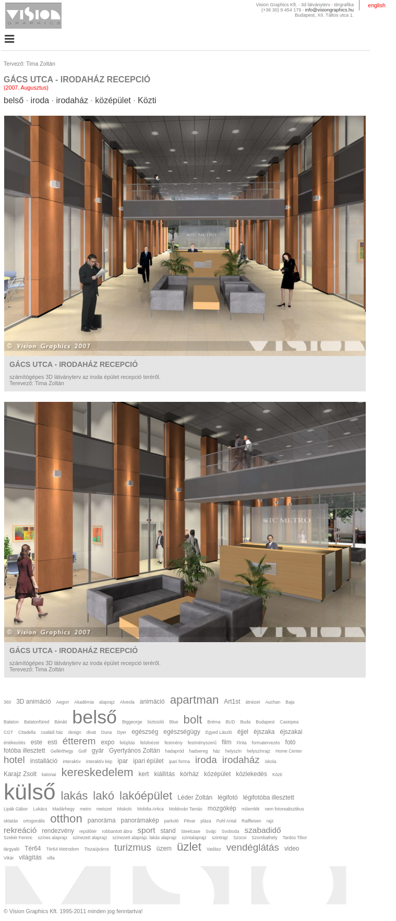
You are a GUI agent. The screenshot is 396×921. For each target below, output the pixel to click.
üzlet (189, 846)
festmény (173, 742)
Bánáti (60, 721)
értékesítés (15, 742)
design (74, 732)
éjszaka (264, 731)
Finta (242, 742)
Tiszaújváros (96, 849)
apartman (194, 699)
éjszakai (291, 731)
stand (167, 830)
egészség (144, 731)
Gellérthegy (62, 751)
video (291, 848)
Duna (106, 732)
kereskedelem (98, 772)
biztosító (156, 721)
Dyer (121, 732)
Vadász (214, 849)
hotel (14, 759)
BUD (230, 721)
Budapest (265, 721)
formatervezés (266, 742)
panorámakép (140, 820)
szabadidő (262, 830)
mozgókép (222, 808)
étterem (79, 740)
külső (30, 791)
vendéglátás (252, 847)
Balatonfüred (36, 721)
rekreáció (20, 830)
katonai (49, 774)
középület (113, 100)
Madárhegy (63, 809)
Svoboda (230, 831)
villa (51, 858)
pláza (205, 821)
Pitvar (190, 821)
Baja (289, 702)
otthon (66, 818)
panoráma (102, 820)
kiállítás (164, 774)
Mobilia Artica (150, 809)
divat (91, 732)
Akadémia (84, 702)
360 (7, 702)
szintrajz (220, 837)
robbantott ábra (117, 831)
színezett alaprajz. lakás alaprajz (144, 837)
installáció (43, 761)
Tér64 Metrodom (62, 849)
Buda (245, 721)
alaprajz (107, 702)
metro (85, 809)
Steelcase (190, 831)
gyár (98, 750)
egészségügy (181, 731)
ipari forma (179, 761)
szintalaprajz (194, 837)
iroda (40, 100)
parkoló (171, 821)
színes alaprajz (52, 837)
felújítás (127, 742)
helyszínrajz (258, 751)
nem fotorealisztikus (284, 809)
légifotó (228, 797)
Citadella (26, 732)
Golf (82, 751)
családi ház (52, 732)
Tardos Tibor (294, 837)
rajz (270, 821)
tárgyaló (11, 849)
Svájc (211, 831)
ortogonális (34, 821)
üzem (164, 848)
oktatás (11, 821)
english (377, 5)
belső (13, 100)
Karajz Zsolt (20, 774)
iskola (271, 761)
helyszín (233, 751)
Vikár (9, 858)
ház (216, 751)
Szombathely (264, 837)
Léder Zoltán (194, 797)
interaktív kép (99, 761)
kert (144, 774)
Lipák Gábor (16, 809)
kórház (189, 774)
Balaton (11, 721)
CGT (8, 732)
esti (52, 742)
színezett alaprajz (90, 837)
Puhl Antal (226, 821)
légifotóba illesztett (268, 797)
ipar (122, 761)
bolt (193, 719)
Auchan (272, 702)
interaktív (72, 761)
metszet (104, 809)
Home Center (288, 751)
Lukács (40, 809)
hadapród (174, 751)
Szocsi (239, 837)
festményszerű (202, 742)
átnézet (252, 702)
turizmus (132, 847)
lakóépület (145, 795)
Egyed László (219, 732)
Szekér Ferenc (18, 837)
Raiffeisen (251, 821)
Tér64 (33, 848)
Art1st (232, 701)
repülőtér (88, 831)
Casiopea (289, 721)
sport (146, 830)
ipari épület (148, 761)
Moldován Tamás (185, 809)
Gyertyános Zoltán (134, 750)
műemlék (251, 809)
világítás (30, 857)
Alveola (127, 702)
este (37, 742)
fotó (290, 742)
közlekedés (251, 774)
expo (107, 742)
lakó (103, 795)
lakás (74, 795)
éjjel (242, 731)
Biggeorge (132, 721)
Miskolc (124, 809)
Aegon (62, 702)
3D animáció (33, 701)
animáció (152, 701)
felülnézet (149, 742)
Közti (147, 100)
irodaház (72, 100)
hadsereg (198, 751)
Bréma (213, 721)
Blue (174, 721)
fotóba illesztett (24, 750)
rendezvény (58, 830)
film (227, 742)
